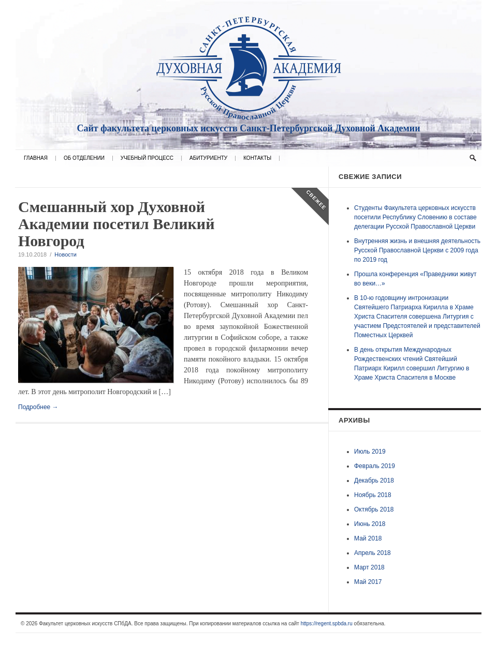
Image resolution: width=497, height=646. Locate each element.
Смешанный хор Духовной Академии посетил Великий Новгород (116, 223)
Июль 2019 (370, 451)
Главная (36, 158)
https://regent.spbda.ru (327, 623)
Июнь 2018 (370, 524)
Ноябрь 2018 (372, 495)
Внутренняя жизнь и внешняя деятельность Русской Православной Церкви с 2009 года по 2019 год (417, 250)
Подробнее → (38, 407)
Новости (65, 254)
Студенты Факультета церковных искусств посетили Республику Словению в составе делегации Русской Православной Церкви (415, 217)
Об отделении (84, 158)
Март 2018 (369, 567)
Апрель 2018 (372, 553)
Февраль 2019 (374, 466)
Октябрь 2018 (374, 509)
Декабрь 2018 (374, 480)
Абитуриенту (208, 158)
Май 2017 (368, 581)
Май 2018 (368, 538)
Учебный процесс (147, 158)
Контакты (257, 158)
